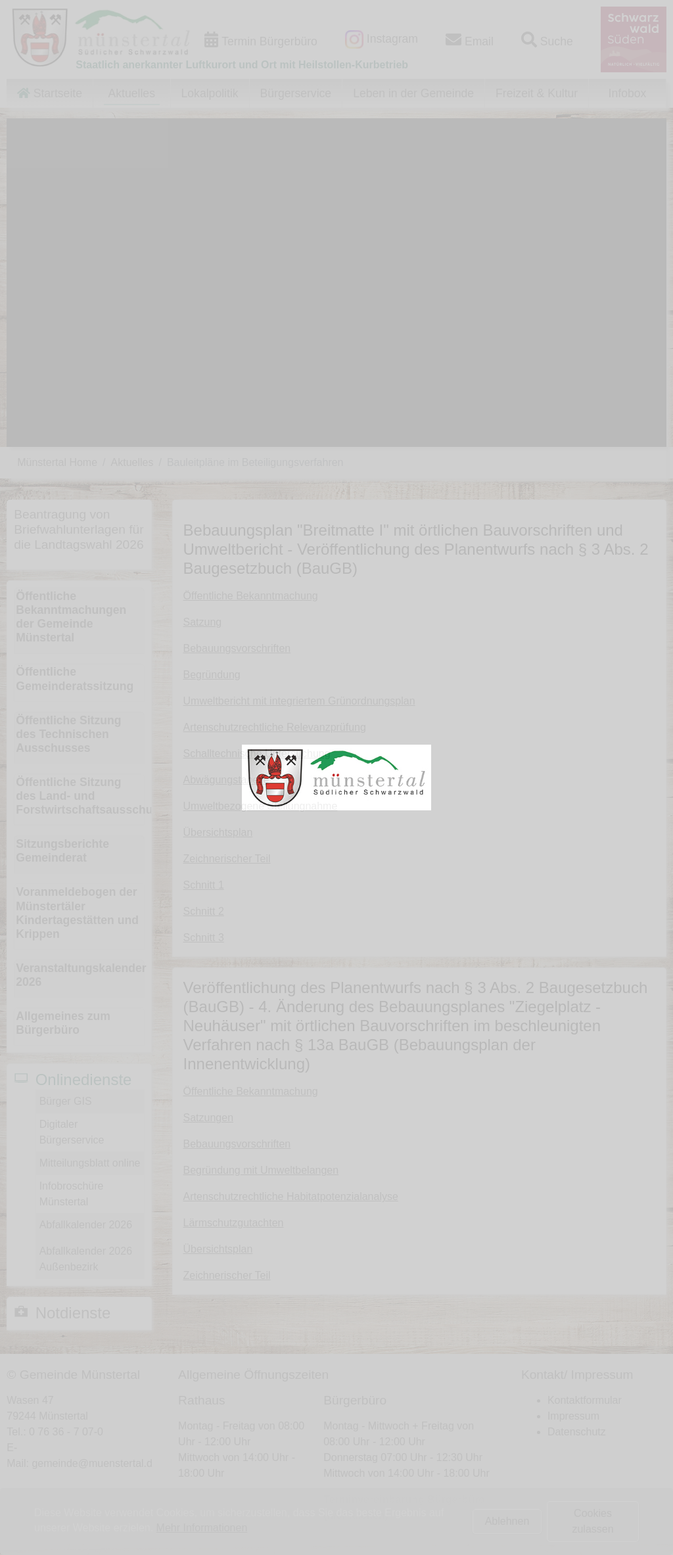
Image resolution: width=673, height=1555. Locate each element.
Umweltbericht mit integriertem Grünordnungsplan (299, 701)
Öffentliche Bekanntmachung (250, 595)
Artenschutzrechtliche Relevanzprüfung (274, 727)
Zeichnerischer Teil (227, 858)
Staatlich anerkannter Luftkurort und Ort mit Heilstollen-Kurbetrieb (242, 64)
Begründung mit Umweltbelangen (261, 1170)
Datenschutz (576, 1431)
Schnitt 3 (203, 937)
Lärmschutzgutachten (233, 1222)
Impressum (573, 1416)
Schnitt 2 (203, 911)
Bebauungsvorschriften (237, 648)
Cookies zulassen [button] (592, 1521)
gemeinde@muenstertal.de (95, 1463)
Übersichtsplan (218, 832)
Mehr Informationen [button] (202, 1527)
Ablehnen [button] (507, 1521)
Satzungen (208, 1117)
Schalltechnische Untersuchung (257, 753)
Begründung (212, 674)
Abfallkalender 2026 (85, 1224)
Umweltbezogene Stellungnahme (260, 806)
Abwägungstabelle (226, 779)
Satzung (202, 622)
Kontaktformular (584, 1400)
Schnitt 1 (203, 885)
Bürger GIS (65, 1101)
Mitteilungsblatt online (90, 1163)
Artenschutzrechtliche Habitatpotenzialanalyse (290, 1196)
